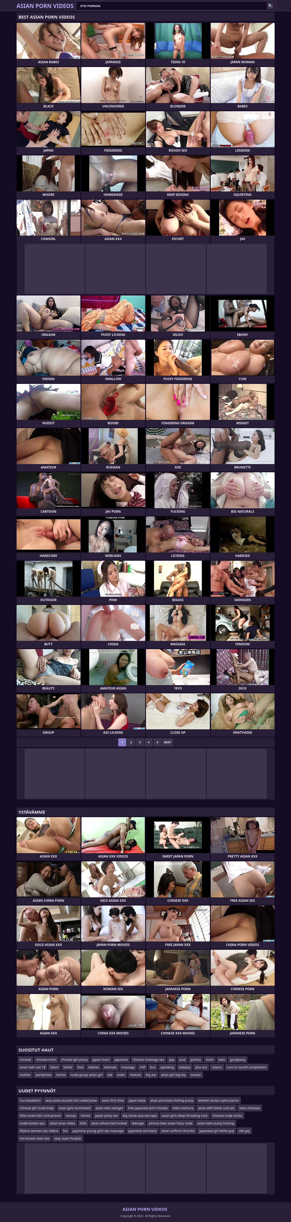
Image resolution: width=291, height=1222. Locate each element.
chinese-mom (46, 1059)
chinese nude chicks (227, 1115)
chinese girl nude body (37, 1108)
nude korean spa (32, 1123)
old (109, 1075)
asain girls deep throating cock (185, 1115)
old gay (244, 1131)
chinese (25, 1059)
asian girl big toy (173, 1075)
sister (121, 1075)
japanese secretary (142, 1131)
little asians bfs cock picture (40, 1115)
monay (71, 1115)
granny (195, 1059)
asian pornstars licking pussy (171, 1100)
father (68, 1067)
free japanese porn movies (148, 1108)
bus (152, 1067)
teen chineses (249, 1108)
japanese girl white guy (216, 1131)
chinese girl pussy (74, 1059)
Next (167, 742)
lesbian (93, 1067)
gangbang (237, 1059)
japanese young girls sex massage (98, 1131)
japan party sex (106, 1115)
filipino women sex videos (39, 1131)
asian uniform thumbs (178, 1131)
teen (221, 1059)
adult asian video (62, 1123)
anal (182, 1059)
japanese (121, 1059)
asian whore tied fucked (109, 1123)
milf (142, 1067)
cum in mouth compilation (246, 1067)
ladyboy (185, 1067)
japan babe (137, 1100)
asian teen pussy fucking (215, 1123)
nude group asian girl (87, 1075)
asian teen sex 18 (33, 1067)
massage (128, 1067)
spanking (167, 1067)
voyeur (217, 1067)
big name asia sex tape (140, 1115)
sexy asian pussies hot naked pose (71, 1100)
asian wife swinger (109, 1108)
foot (80, 1067)
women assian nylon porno (218, 1100)
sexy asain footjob (67, 1138)
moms (85, 1115)
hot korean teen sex (35, 1138)
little (83, 1123)
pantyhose (43, 1075)
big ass (151, 1075)
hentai (61, 1075)
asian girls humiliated (75, 1108)
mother (25, 1075)
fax (65, 1131)
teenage (138, 1123)
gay (171, 1059)
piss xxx (201, 1067)
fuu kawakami (30, 1100)
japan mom (101, 1059)
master (196, 1075)
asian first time (113, 1100)
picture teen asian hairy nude (171, 1123)
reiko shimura (183, 1108)
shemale (110, 1067)
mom (210, 1059)
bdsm (54, 1067)
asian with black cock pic (216, 1108)
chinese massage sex (148, 1059)
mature (135, 1075)
